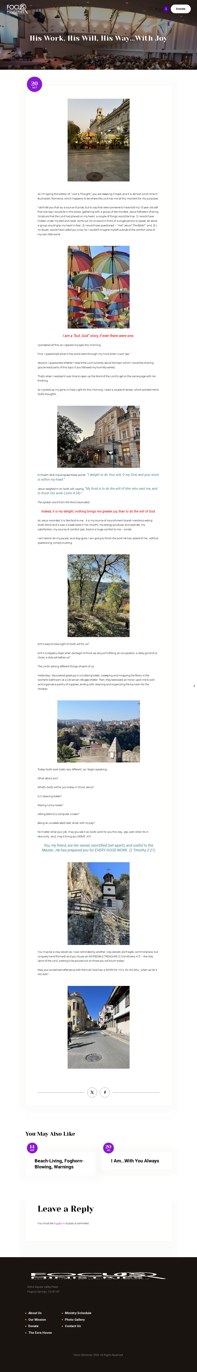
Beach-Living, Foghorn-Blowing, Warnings (59, 1164)
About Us (35, 1313)
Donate (33, 1326)
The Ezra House (40, 1333)
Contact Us (73, 1326)
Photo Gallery (75, 1320)
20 (34, 83)
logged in (59, 1223)
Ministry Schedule (78, 1313)
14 (32, 1147)
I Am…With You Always (135, 1161)
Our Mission (37, 1320)
